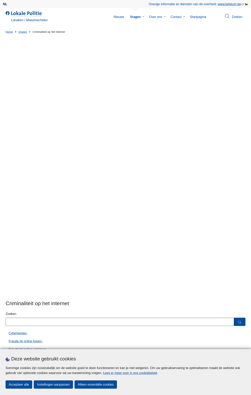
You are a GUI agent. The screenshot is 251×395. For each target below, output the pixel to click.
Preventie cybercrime (24, 201)
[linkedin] (227, 343)
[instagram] (219, 343)
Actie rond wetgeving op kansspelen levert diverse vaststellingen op (186, 292)
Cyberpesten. (18, 128)
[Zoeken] (239, 117)
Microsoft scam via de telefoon (30, 168)
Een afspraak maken (20, 344)
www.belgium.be (229, 4)
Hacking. (15, 152)
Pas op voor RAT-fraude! (26, 185)
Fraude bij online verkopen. (28, 144)
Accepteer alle (19, 384)
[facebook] (204, 343)
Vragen (135, 17)
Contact (175, 17)
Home (9, 31)
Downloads (49, 344)
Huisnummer (76, 290)
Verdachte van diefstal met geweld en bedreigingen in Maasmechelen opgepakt (192, 276)
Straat (10, 290)
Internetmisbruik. (20, 160)
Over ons (155, 17)
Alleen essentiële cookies (96, 384)
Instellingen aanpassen (53, 384)
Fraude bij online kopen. (26, 136)
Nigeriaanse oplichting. (25, 176)
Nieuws (119, 17)
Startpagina (198, 17)
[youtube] (235, 343)
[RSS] (243, 343)
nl (5, 4)
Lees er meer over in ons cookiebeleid (130, 373)
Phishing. (15, 193)
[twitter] (211, 343)
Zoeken (11, 108)
